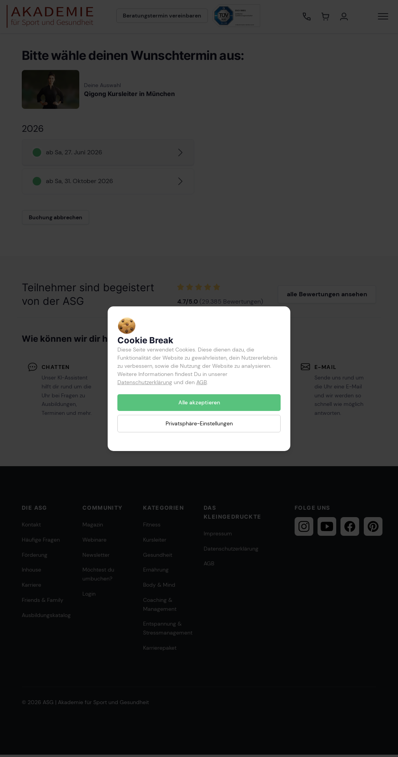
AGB (201, 382)
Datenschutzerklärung (144, 382)
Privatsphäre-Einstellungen (199, 423)
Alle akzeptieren (199, 402)
